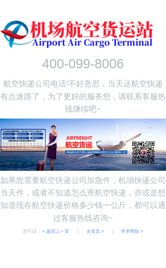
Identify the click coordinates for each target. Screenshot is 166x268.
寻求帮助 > (132, 231)
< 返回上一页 (55, 231)
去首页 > (95, 231)
